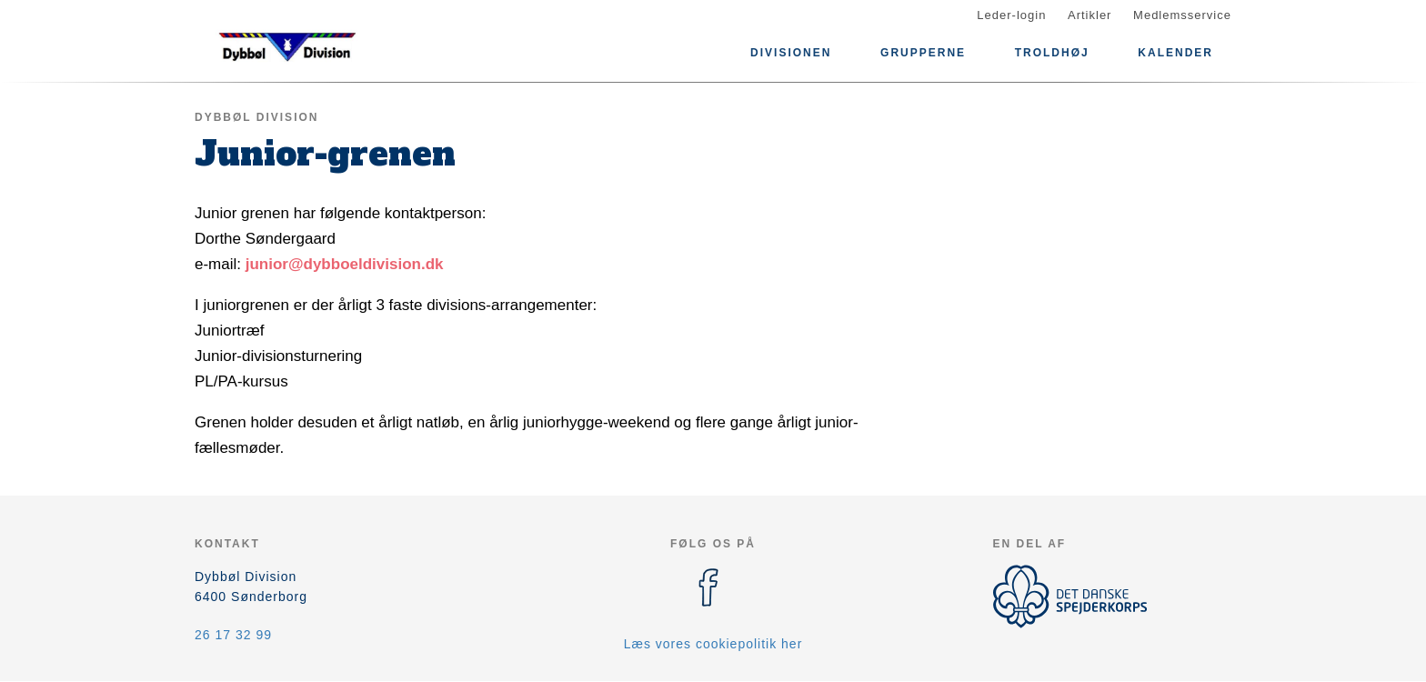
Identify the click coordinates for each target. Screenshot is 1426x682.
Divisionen (790, 52)
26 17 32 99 (233, 634)
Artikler (1089, 15)
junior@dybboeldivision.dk (345, 264)
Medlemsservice (1182, 15)
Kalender (1175, 52)
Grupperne (923, 52)
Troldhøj (1052, 52)
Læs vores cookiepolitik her (713, 644)
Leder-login (1011, 15)
